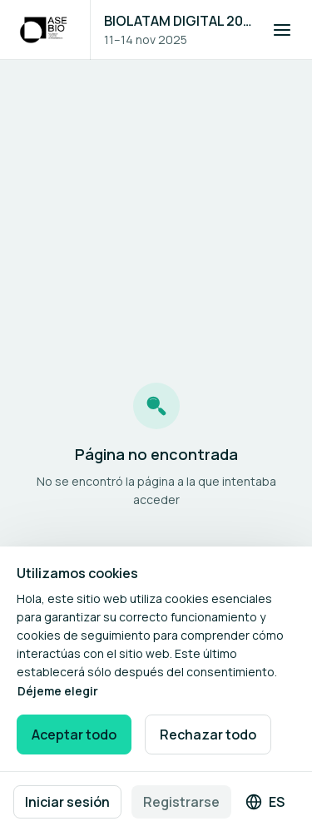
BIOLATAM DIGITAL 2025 (178, 21)
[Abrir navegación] (282, 30)
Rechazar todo (208, 734)
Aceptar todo (74, 734)
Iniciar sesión (67, 802)
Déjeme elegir (57, 691)
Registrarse (181, 802)
